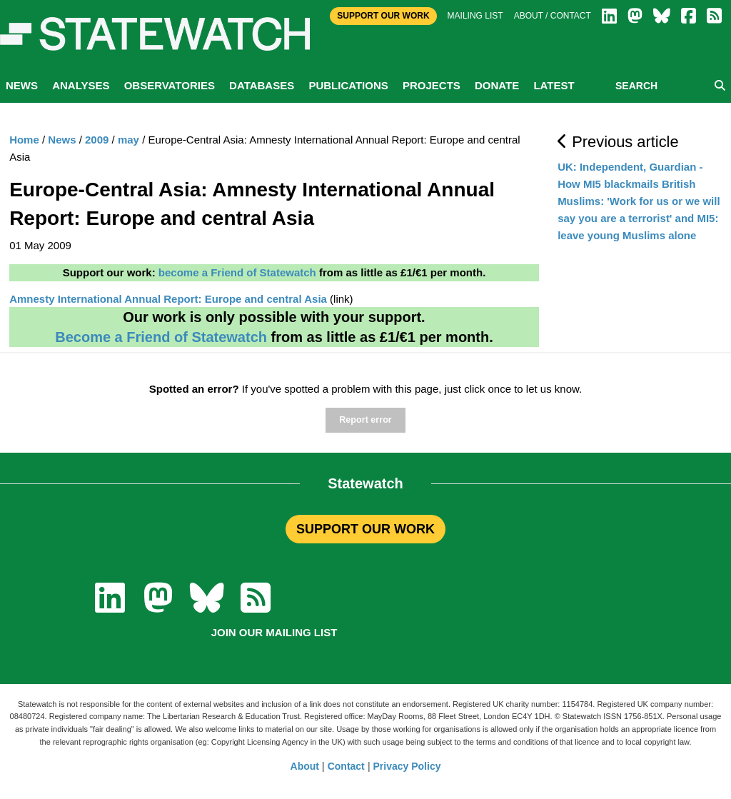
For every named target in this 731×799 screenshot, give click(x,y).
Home (24, 140)
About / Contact (552, 16)
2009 (97, 140)
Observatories (169, 85)
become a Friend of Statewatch (237, 272)
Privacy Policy (407, 766)
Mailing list (475, 16)
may (128, 140)
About (305, 766)
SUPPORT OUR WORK (365, 529)
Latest (553, 85)
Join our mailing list (274, 632)
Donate (497, 85)
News (22, 85)
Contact (346, 766)
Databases (261, 85)
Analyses (80, 85)
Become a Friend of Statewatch (161, 337)
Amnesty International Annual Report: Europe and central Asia (168, 299)
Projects (431, 85)
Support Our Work (383, 16)
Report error (365, 420)
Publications (348, 85)
